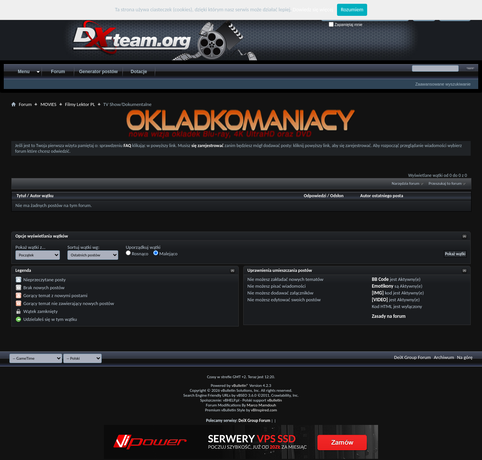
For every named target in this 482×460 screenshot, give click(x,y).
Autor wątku (41, 195)
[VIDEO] (380, 299)
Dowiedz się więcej (313, 9)
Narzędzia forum (405, 183)
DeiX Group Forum (412, 357)
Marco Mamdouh (261, 405)
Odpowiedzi (315, 195)
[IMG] (378, 293)
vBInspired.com (264, 410)
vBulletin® (240, 385)
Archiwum (444, 357)
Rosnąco (137, 253)
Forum (58, 71)
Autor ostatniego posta (381, 195)
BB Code (380, 279)
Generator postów (98, 71)
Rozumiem (352, 9)
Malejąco (165, 253)
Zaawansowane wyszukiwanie (443, 84)
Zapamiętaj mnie (346, 25)
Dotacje (139, 71)
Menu (23, 71)
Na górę (465, 357)
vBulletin (274, 400)
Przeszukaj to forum (445, 183)
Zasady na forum (389, 316)
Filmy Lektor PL (80, 104)
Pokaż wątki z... (30, 247)
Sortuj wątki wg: (83, 247)
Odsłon (336, 195)
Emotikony (382, 286)
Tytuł (21, 195)
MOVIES (48, 104)
